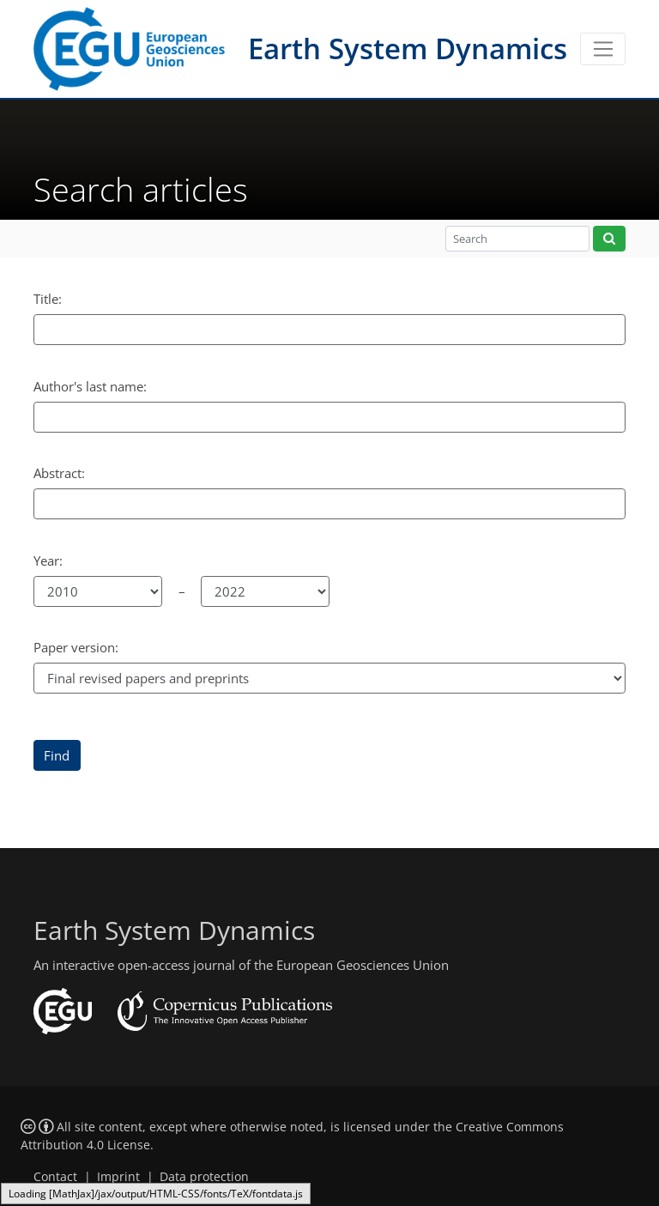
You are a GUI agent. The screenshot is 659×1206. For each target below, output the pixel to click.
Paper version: (75, 647)
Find (57, 755)
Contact (55, 1177)
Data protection (204, 1177)
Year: (48, 560)
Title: (47, 298)
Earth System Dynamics (407, 48)
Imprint (118, 1177)
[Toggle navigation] (603, 49)
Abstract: (59, 473)
